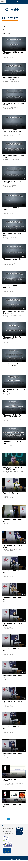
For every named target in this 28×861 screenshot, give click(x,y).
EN (23, 1)
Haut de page (7, 825)
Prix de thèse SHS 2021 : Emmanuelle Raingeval (12, 416)
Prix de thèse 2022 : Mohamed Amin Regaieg (12, 130)
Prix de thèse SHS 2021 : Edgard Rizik (12, 442)
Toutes (14, 30)
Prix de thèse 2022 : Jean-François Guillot (12, 78)
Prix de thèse (14, 26)
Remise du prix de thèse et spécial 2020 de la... (12, 468)
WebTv (15, 9)
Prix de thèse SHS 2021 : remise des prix (12, 338)
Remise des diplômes (11, 493)
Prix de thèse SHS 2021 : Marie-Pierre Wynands (12, 364)
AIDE (14, 2)
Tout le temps (14, 33)
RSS (19, 2)
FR (26, 1)
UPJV (24, 2)
